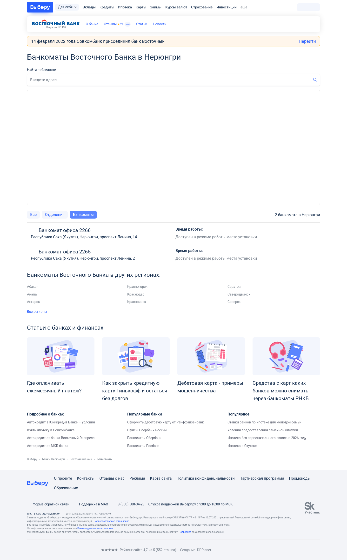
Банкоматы (83, 214)
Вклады (89, 7)
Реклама (137, 478)
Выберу (32, 459)
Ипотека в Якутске (242, 446)
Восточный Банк (81, 459)
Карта (155, 478)
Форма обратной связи (48, 504)
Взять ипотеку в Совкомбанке (50, 430)
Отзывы (117, 24)
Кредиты (107, 7)
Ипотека (125, 7)
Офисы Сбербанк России (147, 430)
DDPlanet (204, 550)
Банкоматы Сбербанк (144, 438)
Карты (141, 7)
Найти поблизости (41, 70)
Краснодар (135, 294)
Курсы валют (176, 7)
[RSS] (67, 549)
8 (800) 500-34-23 (128, 504)
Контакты (85, 478)
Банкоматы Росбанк (143, 446)
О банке (92, 24)
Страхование (202, 7)
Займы (156, 7)
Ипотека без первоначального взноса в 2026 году (266, 438)
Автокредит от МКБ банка (47, 446)
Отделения (55, 214)
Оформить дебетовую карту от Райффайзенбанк (165, 422)
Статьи (141, 24)
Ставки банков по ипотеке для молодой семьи (264, 422)
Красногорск (137, 287)
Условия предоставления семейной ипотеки (262, 430)
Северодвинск (238, 294)
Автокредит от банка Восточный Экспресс (60, 438)
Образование (66, 488)
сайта (166, 478)
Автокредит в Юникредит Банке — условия (61, 422)
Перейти (307, 41)
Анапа (32, 294)
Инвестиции (226, 7)
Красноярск (136, 302)
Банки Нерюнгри (53, 459)
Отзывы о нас (111, 478)
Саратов (234, 287)
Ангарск (33, 302)
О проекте (63, 478)
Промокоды (300, 478)
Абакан (33, 287)
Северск (234, 302)
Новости (160, 24)
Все (33, 214)
